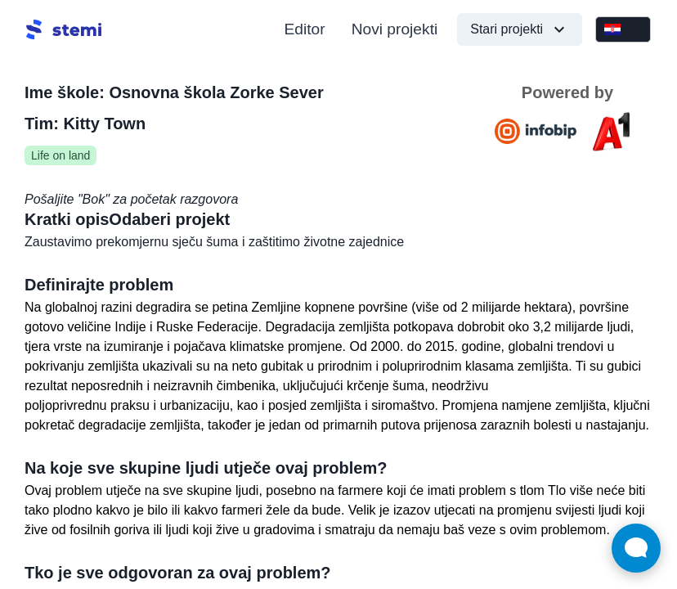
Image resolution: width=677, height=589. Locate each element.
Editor (305, 29)
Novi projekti (395, 29)
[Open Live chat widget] (636, 548)
